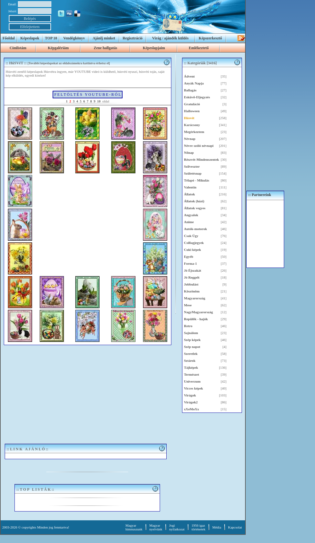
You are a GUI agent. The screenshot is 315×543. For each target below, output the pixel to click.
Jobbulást (191, 284)
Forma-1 (190, 263)
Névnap (189, 139)
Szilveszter (192, 166)
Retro (188, 326)
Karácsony (192, 125)
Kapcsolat (235, 527)
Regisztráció (132, 38)
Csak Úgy (191, 236)
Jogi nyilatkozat (177, 527)
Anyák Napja (194, 83)
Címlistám (17, 48)
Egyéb (188, 256)
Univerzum (192, 381)
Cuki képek (192, 249)
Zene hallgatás (105, 48)
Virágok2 (191, 402)
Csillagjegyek (194, 243)
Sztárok (189, 360)
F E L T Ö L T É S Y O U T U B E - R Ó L (87, 94)
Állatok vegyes (194, 208)
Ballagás (190, 90)
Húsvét (189, 118)
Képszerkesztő (210, 38)
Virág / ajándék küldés (170, 38)
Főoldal (9, 38)
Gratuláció (192, 104)
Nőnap (189, 152)
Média (216, 527)
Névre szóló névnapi (199, 145)
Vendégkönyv (74, 38)
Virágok (190, 395)
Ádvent (189, 76)
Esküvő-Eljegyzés (197, 97)
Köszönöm (192, 291)
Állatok (189, 194)
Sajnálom (191, 333)
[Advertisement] (87, 392)
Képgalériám (58, 48)
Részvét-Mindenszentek (201, 159)
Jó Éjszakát (192, 270)
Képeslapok (29, 38)
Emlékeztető (199, 48)
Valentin (190, 187)
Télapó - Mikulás (196, 180)
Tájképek (191, 367)
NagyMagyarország (198, 312)
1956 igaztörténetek (198, 527)
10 (98, 101)
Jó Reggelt (191, 277)
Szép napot (192, 347)
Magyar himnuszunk (133, 527)
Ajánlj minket (104, 38)
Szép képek (192, 340)
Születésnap (193, 173)
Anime (189, 222)
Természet (191, 374)
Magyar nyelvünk (155, 527)
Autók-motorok (195, 229)
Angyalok (191, 215)
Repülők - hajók (196, 319)
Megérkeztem (194, 132)
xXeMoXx (191, 409)
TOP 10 (51, 38)
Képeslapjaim (154, 48)
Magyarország (194, 298)
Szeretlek (191, 353)
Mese (188, 305)
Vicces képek (193, 388)
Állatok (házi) (194, 201)
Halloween (192, 111)
